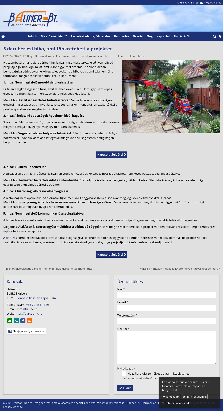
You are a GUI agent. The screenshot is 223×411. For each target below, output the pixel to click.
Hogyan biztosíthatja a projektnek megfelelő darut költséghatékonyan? (49, 268)
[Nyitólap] (111, 18)
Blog (30, 56)
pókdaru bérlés (136, 56)
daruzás (11, 238)
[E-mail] (10, 321)
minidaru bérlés (103, 56)
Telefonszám (127, 315)
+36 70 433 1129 (188, 2)
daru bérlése (53, 56)
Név (121, 289)
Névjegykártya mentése (26, 331)
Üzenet (123, 329)
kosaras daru (71, 56)
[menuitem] (32, 36)
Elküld (125, 388)
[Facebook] (23, 321)
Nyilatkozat (126, 368)
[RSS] (30, 321)
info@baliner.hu (212, 2)
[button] (220, 36)
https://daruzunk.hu (28, 313)
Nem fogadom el (195, 396)
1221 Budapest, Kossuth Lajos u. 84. (31, 298)
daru (41, 56)
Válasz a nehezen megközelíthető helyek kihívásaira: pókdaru (180, 268)
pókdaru (120, 56)
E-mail (122, 302)
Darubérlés (149, 403)
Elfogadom (171, 396)
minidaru (86, 56)
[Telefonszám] (16, 321)
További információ (174, 403)
